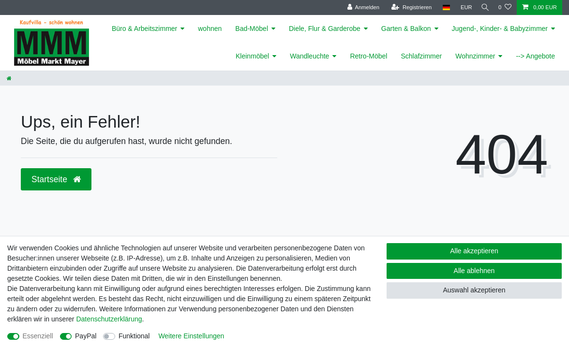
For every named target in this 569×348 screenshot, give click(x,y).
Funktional (134, 336)
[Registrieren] (407, 7)
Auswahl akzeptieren (474, 290)
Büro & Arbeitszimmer (144, 28)
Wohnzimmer (475, 56)
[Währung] (462, 7)
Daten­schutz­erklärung (109, 319)
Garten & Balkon (406, 28)
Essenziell (38, 336)
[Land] (442, 7)
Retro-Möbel (368, 56)
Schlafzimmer (421, 56)
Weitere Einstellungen (191, 336)
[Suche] (483, 7)
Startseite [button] (56, 179)
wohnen (210, 28)
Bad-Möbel (251, 28)
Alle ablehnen (474, 271)
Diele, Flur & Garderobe (324, 28)
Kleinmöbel (252, 56)
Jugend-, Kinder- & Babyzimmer (500, 28)
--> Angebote (535, 56)
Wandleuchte (309, 56)
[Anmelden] (359, 7)
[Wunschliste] (505, 7)
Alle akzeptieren (474, 251)
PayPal (85, 336)
